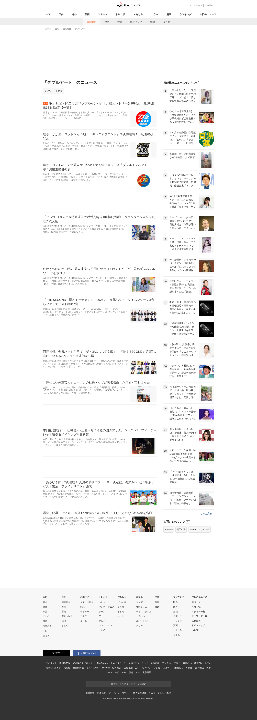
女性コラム (141, 607)
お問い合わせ (164, 693)
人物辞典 (196, 621)
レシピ (157, 667)
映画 (107, 21)
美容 (208, 667)
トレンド (120, 14)
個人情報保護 (139, 693)
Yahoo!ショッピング (199, 529)
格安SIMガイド (53, 667)
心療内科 (155, 663)
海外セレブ (136, 21)
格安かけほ (78, 667)
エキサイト (210, 5)
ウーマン (146, 667)
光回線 (67, 667)
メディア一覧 (198, 611)
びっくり (121, 602)
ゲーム (102, 611)
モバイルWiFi (92, 667)
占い (137, 667)
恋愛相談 (128, 667)
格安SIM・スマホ (202, 663)
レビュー (103, 602)
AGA (124, 672)
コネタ (120, 607)
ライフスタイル (143, 611)
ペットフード (112, 672)
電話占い (187, 663)
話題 (157, 607)
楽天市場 (181, 529)
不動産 (189, 667)
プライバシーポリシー (119, 693)
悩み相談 (116, 667)
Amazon (169, 529)
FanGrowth (102, 663)
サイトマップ (198, 625)
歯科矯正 (199, 667)
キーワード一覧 (199, 616)
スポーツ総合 (86, 602)
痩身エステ (134, 672)
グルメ (102, 621)
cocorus (106, 667)
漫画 (168, 14)
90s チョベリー (143, 621)
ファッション (105, 625)
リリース (196, 602)
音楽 (119, 21)
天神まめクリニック (138, 663)
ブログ (177, 663)
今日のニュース (208, 14)
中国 (45, 631)
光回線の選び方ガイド (84, 663)
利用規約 (101, 693)
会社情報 (90, 693)
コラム (154, 14)
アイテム (166, 663)
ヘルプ (195, 630)
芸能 (87, 14)
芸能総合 (91, 21)
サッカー (84, 611)
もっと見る (207, 513)
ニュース (45, 14)
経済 (45, 607)
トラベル (140, 616)
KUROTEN (64, 663)
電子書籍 (146, 672)
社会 (45, 602)
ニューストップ (194, 5)
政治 (45, 611)
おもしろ (138, 14)
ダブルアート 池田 (53, 91)
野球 (82, 607)
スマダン (140, 602)
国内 (61, 14)
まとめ (166, 21)
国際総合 (47, 626)
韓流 (152, 21)
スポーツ (102, 14)
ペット (120, 616)
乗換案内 (178, 667)
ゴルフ (83, 616)
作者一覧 (196, 607)
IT (100, 616)
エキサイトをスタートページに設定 (128, 684)
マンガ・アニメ (106, 607)
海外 (74, 14)
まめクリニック (118, 663)
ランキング (185, 14)
